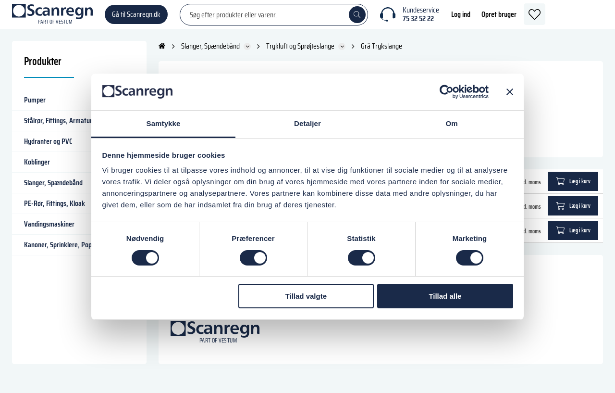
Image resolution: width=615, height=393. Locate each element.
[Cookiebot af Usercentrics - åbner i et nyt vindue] (447, 92)
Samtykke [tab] (164, 123)
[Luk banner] (509, 92)
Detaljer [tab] (307, 123)
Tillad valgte (306, 296)
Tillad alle (445, 296)
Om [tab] (451, 123)
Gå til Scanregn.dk (136, 19)
